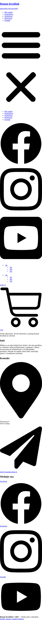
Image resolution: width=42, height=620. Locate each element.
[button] (21, 66)
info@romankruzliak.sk (8, 472)
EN (11, 271)
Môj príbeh (8, 12)
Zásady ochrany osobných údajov (12, 619)
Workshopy (8, 16)
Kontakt (7, 20)
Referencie (8, 18)
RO (11, 269)
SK (6, 265)
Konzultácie (8, 14)
